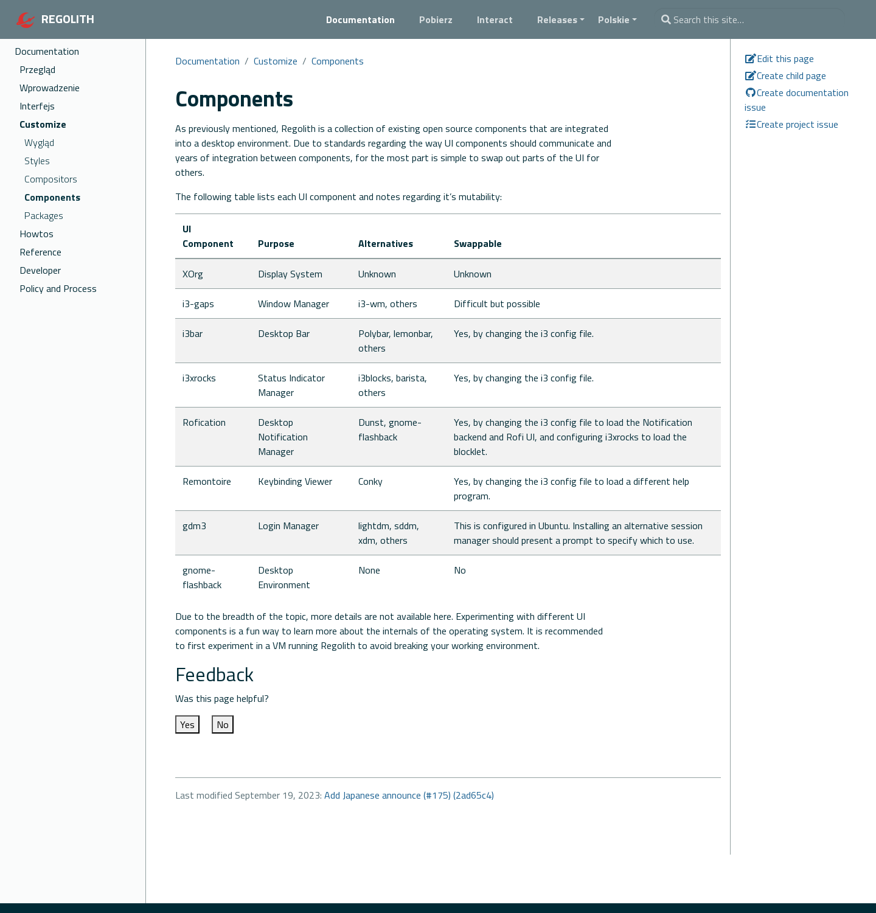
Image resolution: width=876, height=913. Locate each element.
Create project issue (791, 124)
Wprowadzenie (49, 87)
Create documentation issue (797, 99)
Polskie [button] (614, 19)
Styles (37, 160)
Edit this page (779, 58)
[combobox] (749, 19)
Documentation (47, 51)
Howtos (36, 233)
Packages (43, 215)
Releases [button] (557, 19)
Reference (40, 252)
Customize (42, 124)
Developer (40, 270)
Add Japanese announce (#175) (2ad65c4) (409, 795)
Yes (187, 724)
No (223, 724)
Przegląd (37, 69)
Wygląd (39, 142)
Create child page (785, 75)
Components (52, 197)
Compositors (50, 179)
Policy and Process (58, 288)
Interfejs (37, 106)
